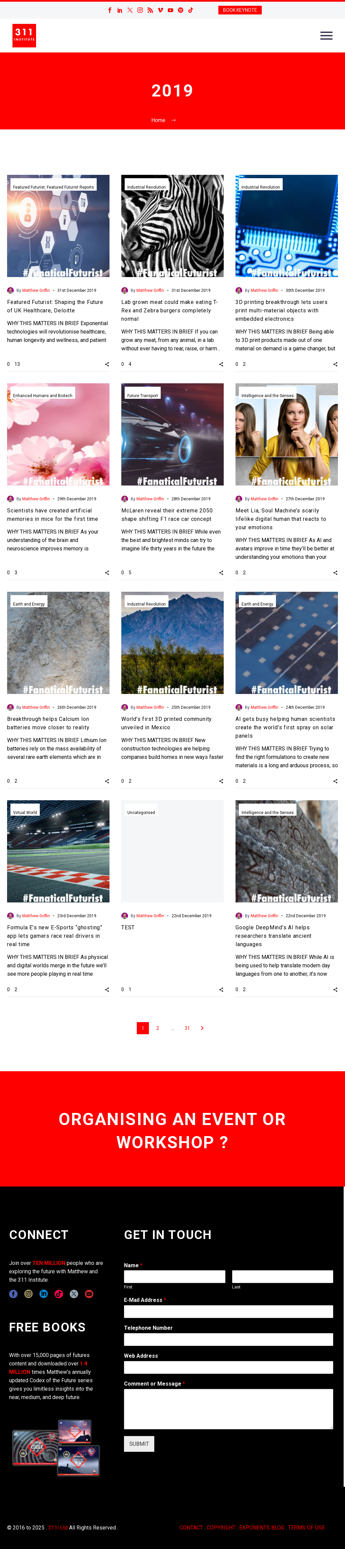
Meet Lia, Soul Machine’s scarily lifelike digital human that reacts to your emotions (281, 519)
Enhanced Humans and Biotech (42, 395)
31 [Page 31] (187, 1028)
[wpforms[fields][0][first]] (174, 1276)
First (128, 1286)
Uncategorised (141, 812)
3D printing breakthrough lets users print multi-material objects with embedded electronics (282, 310)
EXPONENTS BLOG (261, 1527)
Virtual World (25, 812)
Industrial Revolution (146, 187)
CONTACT (191, 1527)
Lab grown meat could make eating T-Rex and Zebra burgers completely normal (169, 310)
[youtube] (89, 1294)
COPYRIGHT (221, 1527)
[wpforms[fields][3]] (228, 1367)
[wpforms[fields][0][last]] (282, 1276)
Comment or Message (154, 1384)
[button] (106, 364)
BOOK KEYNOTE (240, 10)
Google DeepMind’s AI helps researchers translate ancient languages (274, 935)
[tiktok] (59, 1294)
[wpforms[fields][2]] (228, 1409)
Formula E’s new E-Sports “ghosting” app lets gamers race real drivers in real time (54, 935)
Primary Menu (326, 36)
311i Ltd (58, 1527)
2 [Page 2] (157, 1028)
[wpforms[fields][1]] (228, 1311)
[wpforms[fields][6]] (228, 1339)
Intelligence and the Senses (268, 395)
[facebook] (13, 1294)
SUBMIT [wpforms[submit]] (139, 1444)
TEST (128, 927)
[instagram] (28, 1294)
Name (133, 1265)
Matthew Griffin (36, 290)
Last (236, 1286)
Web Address (141, 1356)
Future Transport (142, 395)
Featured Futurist (29, 187)
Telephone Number (148, 1328)
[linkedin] (43, 1294)
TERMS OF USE (306, 1527)
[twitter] (74, 1294)
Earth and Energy (29, 604)
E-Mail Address (145, 1300)
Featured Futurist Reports (70, 187)
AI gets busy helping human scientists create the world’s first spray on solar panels (286, 727)
